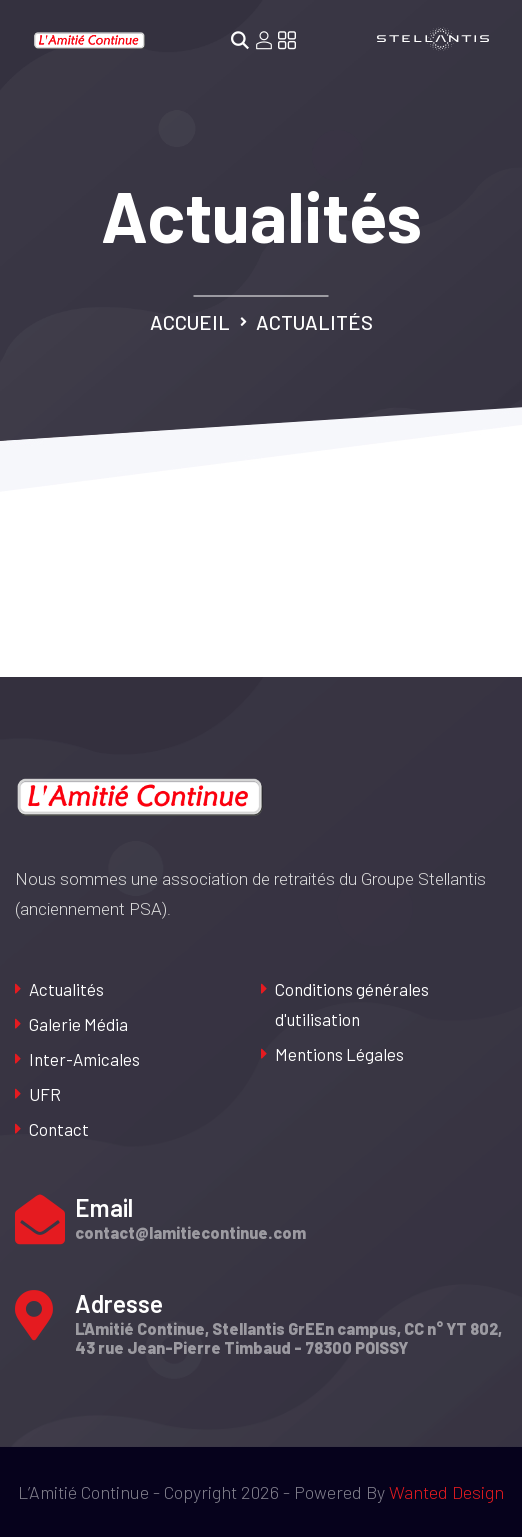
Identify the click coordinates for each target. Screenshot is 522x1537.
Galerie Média (78, 1024)
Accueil (190, 322)
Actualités (66, 989)
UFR (45, 1094)
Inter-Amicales (84, 1059)
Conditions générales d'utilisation (352, 1004)
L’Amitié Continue (83, 1492)
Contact (59, 1129)
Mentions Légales (339, 1054)
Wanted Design (446, 1492)
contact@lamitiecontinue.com (190, 1232)
